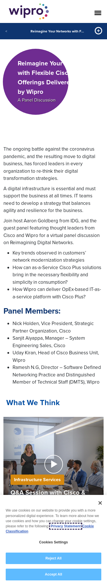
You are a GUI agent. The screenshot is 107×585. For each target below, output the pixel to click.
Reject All (53, 558)
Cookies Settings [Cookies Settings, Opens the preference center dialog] (53, 542)
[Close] (100, 503)
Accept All (53, 574)
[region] (53, 540)
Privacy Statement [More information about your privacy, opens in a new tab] (66, 526)
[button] (54, 464)
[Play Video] (53, 463)
